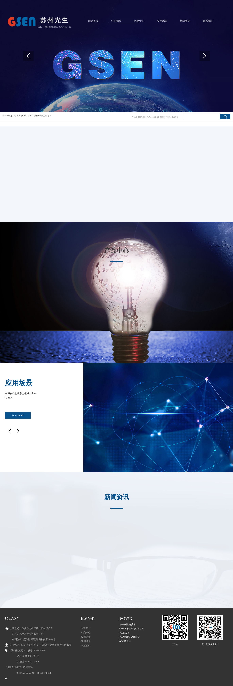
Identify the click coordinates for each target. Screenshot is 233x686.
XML (30, 115)
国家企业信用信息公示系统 (131, 625)
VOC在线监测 (152, 117)
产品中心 (135, 21)
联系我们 (194, 21)
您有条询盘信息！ (42, 115)
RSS (24, 115)
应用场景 (155, 21)
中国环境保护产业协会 (129, 634)
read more (18, 413)
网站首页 (96, 21)
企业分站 (7, 115)
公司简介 (116, 21)
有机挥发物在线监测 (169, 117)
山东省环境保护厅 (127, 621)
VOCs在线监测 (138, 117)
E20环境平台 (124, 638)
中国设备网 (124, 629)
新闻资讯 (174, 21)
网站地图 (16, 115)
